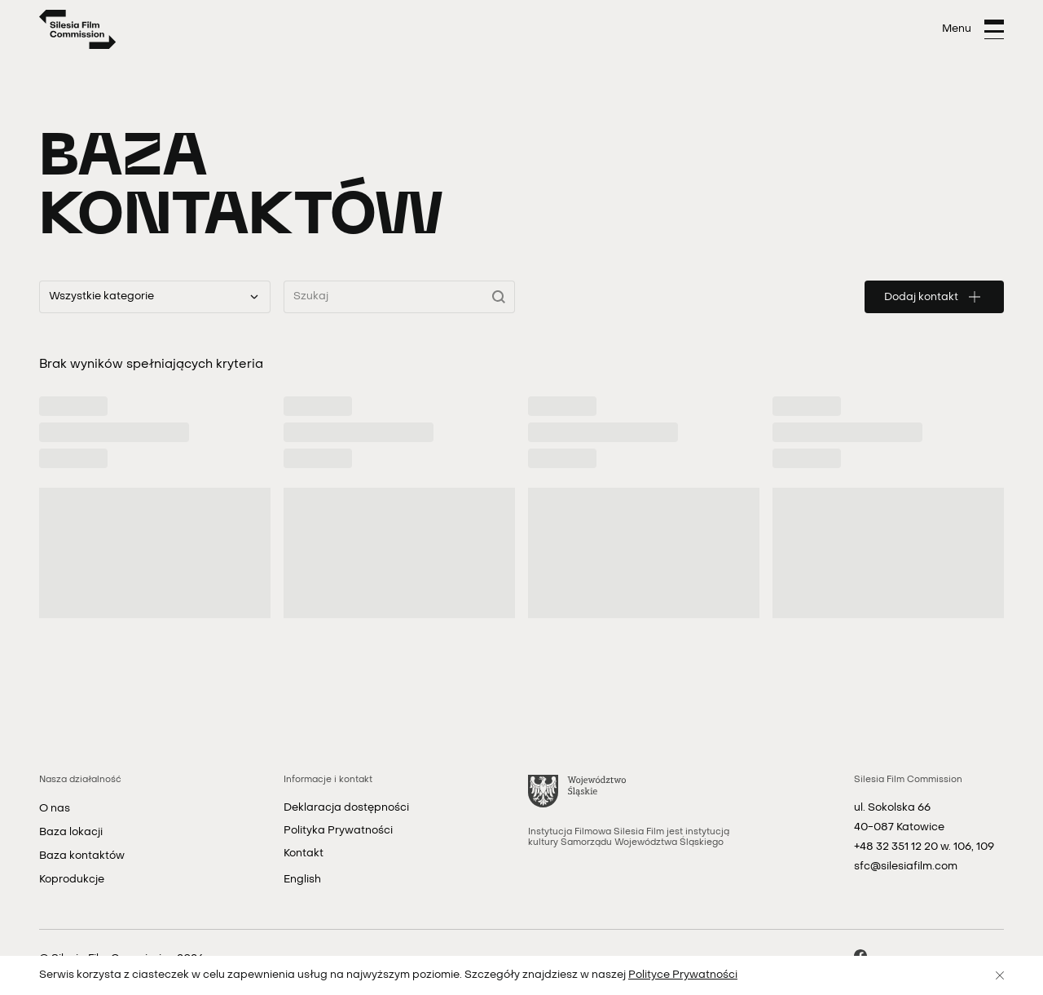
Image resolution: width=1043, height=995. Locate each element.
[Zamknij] (1000, 975)
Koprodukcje (71, 879)
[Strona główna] (78, 29)
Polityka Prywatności (338, 830)
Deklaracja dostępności (346, 808)
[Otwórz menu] (973, 29)
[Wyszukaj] (503, 297)
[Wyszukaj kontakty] (399, 297)
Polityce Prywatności (682, 975)
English (302, 879)
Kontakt (303, 853)
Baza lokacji (71, 832)
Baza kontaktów (82, 856)
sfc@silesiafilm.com (905, 866)
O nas (54, 808)
